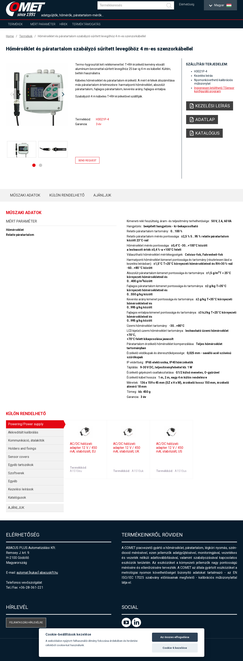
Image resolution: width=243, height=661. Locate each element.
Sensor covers (18, 457)
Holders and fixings (22, 448)
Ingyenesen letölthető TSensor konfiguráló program (214, 89)
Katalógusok (17, 497)
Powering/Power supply (25, 424)
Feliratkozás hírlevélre (26, 622)
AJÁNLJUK (102, 195)
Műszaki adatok (25, 195)
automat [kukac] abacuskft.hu (37, 573)
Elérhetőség (186, 4)
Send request (87, 160)
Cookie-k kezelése (175, 647)
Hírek (64, 24)
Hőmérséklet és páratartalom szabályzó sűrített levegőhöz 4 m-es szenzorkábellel (92, 36)
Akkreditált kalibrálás (23, 432)
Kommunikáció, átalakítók (26, 440)
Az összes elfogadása (174, 637)
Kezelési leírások (21, 489)
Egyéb (12, 481)
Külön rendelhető (66, 195)
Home (10, 36)
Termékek (15, 24)
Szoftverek (16, 473)
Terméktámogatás (86, 24)
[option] (37, 94)
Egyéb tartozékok (21, 465)
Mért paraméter (42, 24)
